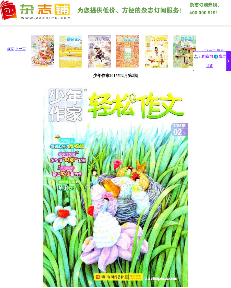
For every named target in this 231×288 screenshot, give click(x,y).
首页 (10, 49)
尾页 (220, 51)
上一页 (20, 49)
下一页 (210, 51)
